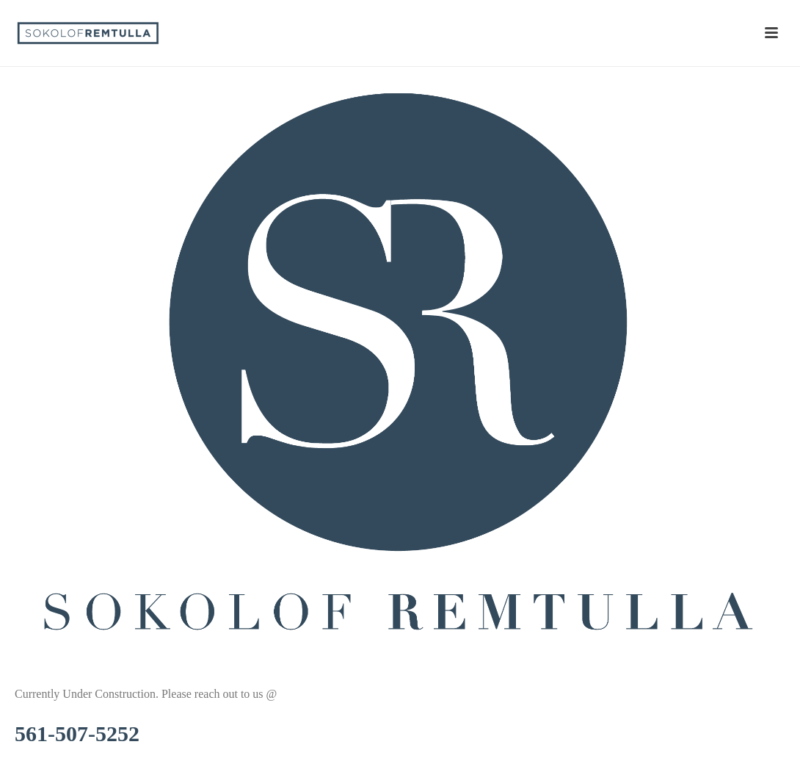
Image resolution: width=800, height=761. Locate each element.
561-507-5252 (77, 733)
